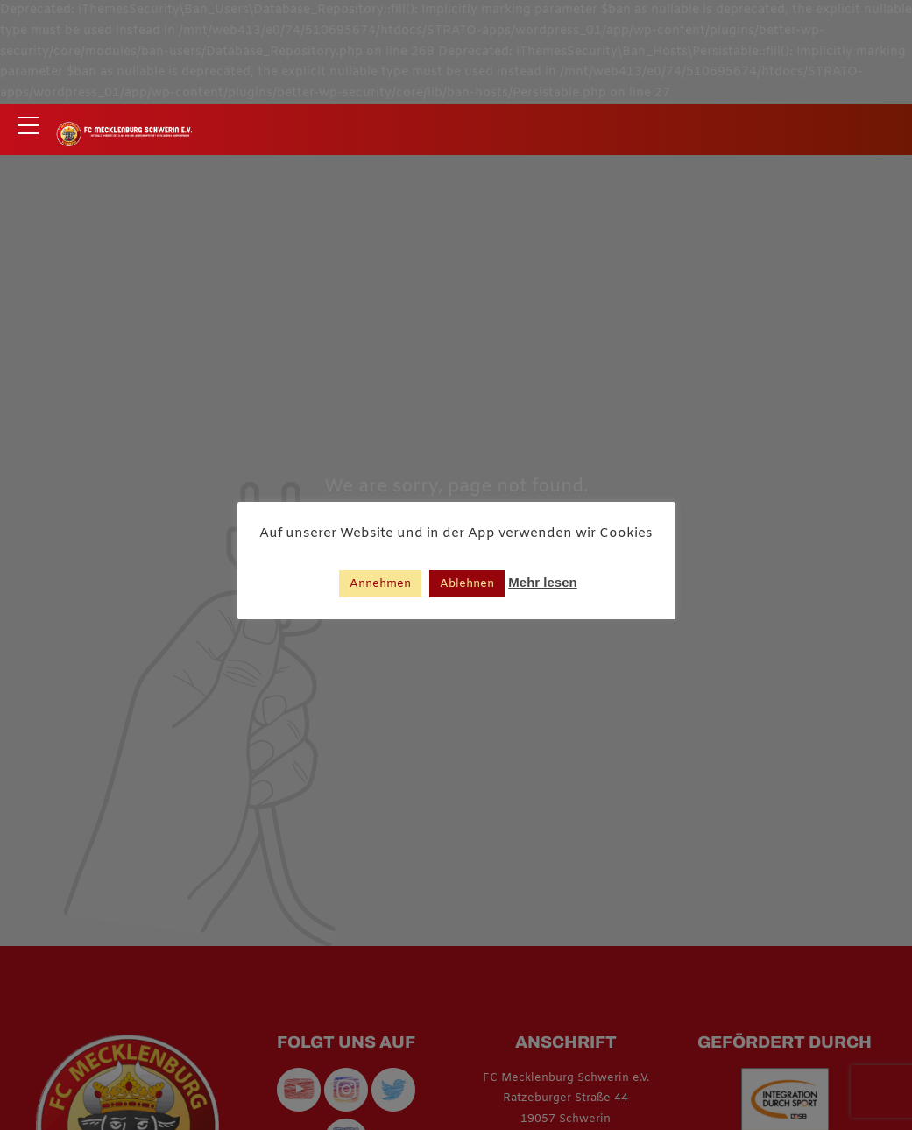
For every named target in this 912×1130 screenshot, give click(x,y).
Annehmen (380, 583)
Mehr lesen (542, 582)
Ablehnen (467, 583)
